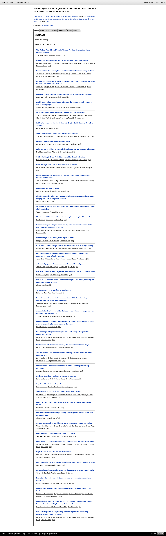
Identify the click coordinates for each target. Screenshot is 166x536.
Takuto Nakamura (56, 483)
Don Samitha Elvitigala (44, 358)
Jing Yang (39, 465)
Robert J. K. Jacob (74, 118)
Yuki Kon (53, 275)
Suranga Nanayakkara (69, 144)
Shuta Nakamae (69, 87)
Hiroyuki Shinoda (64, 348)
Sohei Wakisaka (53, 63)
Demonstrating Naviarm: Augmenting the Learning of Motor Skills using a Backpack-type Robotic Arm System (62, 513)
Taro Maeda (83, 160)
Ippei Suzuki (59, 87)
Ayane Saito (40, 259)
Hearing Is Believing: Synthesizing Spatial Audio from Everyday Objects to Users (65, 462)
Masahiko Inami (41, 66)
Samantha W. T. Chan (43, 144)
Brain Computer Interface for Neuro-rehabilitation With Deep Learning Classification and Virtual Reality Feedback (61, 299)
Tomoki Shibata (41, 115)
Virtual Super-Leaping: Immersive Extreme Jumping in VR (57, 133)
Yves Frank (47, 465)
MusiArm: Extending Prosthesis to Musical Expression (56, 376)
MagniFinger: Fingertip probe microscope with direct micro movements (62, 60)
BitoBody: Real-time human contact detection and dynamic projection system (64, 94)
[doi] (47, 21)
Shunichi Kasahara (66, 63)
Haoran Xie (40, 191)
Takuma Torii (61, 191)
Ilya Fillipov (49, 220)
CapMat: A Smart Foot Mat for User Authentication (54, 452)
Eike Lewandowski (53, 436)
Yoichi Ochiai (83, 248)
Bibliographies (62, 30)
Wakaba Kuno (50, 259)
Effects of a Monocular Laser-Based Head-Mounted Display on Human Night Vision (63, 403)
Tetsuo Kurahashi (55, 55)
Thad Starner (56, 293)
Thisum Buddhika (42, 181)
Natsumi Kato (40, 248)
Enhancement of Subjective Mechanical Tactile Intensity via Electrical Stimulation (65, 149)
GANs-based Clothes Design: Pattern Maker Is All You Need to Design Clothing (64, 246)
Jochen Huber (89, 455)
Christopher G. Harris (43, 201)
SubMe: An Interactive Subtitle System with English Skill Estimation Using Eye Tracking (64, 124)
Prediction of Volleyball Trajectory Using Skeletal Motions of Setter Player (62, 345)
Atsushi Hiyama (89, 63)
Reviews (69, 30)
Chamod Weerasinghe (66, 426)
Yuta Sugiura (81, 259)
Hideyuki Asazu (41, 387)
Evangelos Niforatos (43, 407)
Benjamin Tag (77, 444)
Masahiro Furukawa (57, 160)
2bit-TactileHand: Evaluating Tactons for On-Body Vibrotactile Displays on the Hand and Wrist (64, 354)
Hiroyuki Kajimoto (65, 152)
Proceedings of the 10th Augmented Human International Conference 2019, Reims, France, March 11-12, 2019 (64, 19)
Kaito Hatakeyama (42, 379)
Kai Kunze (51, 76)
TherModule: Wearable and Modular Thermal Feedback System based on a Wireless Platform (63, 51)
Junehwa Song (41, 397)
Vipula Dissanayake (81, 181)
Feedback (53, 534)
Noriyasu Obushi (41, 63)
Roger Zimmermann (53, 183)
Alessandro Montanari (64, 395)
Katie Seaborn (78, 63)
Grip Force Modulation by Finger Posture (51, 384)
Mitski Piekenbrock (50, 97)
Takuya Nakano (60, 167)
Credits (17, 534)
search (26, 2)
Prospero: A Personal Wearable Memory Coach (53, 141)
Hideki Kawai (40, 167)
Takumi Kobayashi (42, 267)
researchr (4, 2)
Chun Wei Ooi (73, 248)
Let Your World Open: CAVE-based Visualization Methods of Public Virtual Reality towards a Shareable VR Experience (65, 82)
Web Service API (33, 534)
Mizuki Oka (63, 507)
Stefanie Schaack (42, 444)
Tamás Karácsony (42, 303)
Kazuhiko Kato (73, 507)
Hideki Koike (61, 97)
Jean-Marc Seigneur (71, 16)
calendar (20, 2)
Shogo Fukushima (42, 241)
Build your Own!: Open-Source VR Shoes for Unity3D (55, 433)
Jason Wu (47, 293)
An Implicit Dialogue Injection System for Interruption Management (60, 112)
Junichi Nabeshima (42, 371)
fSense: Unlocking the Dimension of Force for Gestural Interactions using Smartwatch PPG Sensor (62, 176)
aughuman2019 (47, 25)
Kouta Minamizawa (72, 371)
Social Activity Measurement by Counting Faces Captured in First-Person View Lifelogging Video (64, 414)
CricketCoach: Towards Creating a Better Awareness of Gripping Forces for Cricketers (63, 489)
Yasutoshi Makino (51, 348)
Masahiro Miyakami (54, 387)
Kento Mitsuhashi (50, 191)
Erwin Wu (39, 97)
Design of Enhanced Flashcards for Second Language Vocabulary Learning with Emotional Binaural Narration (65, 281)
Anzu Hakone (63, 115)
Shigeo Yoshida (50, 107)
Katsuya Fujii (40, 128)
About (4, 534)
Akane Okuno (40, 418)
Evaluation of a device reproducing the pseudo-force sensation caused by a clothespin (63, 479)
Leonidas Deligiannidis (84, 115)
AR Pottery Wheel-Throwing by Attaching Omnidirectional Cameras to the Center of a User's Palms (65, 208)
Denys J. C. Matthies (59, 358)
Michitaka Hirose (71, 107)
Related (75, 30)
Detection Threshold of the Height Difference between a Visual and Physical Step (65, 272)
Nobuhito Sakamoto (43, 160)
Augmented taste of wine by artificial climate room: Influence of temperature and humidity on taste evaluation (65, 312)
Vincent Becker (41, 473)
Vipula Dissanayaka (74, 358)
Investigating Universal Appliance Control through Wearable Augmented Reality (65, 470)
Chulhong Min (52, 395)
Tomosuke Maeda (42, 55)
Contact (10, 534)
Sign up (163, 2)
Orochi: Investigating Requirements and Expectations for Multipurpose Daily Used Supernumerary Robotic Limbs (64, 226)
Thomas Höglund (56, 230)
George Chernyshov (52, 74)
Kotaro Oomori (62, 248)
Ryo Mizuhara (41, 152)
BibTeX (47, 30)
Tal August (72, 115)
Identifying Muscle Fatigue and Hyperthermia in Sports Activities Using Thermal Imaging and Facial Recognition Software (65, 197)
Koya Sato (39, 507)
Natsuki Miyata (71, 259)
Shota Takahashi (53, 337)
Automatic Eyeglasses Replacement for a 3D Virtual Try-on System (60, 264)
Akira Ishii (39, 87)
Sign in (158, 2)
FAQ (46, 534)
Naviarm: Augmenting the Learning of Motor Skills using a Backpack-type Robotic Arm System (62, 333)
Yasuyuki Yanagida (85, 167)
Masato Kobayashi (42, 275)
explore (12, 2)
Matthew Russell (53, 118)
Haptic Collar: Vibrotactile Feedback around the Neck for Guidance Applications (65, 441)
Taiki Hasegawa (62, 136)
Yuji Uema (71, 267)
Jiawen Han (40, 74)
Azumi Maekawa (41, 337)
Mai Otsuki (55, 507)
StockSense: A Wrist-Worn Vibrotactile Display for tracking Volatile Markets (63, 217)
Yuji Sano (47, 507)
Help (23, 534)
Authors (42, 30)
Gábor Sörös (56, 465)
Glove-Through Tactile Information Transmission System (56, 165)
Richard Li (39, 293)
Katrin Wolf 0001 (39, 16)
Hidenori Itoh (50, 167)
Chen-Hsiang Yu (41, 118)
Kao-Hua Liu (51, 136)
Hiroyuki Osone (51, 248)
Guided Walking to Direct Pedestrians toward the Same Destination (60, 157)
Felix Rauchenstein (53, 473)
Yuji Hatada (40, 107)
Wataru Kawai (60, 259)
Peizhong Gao (76, 74)
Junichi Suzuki (81, 87)
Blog (42, 534)
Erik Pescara (40, 220)
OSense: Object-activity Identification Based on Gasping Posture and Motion (64, 423)
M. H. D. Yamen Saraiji (68, 337)
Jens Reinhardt (41, 436)
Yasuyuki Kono (55, 212)
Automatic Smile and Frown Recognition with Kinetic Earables (58, 392)
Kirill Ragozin (67, 444)
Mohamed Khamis (69, 230)
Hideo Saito (63, 267)
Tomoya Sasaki (41, 136)
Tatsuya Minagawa (56, 316)
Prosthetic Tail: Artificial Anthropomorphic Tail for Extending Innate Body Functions (62, 367)
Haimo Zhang (50, 16)
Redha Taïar (60, 16)
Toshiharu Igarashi (42, 316)
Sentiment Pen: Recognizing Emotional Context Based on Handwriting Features (65, 71)
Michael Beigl (58, 220)
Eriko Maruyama (41, 327)
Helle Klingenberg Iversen (72, 303)
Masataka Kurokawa (71, 160)
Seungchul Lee (41, 395)
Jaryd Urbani (80, 230)
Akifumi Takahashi (52, 152)
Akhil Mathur (77, 395)
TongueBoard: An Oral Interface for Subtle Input (53, 290)
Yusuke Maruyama (42, 212)
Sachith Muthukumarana (75, 455)
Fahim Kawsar (52, 397)
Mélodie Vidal (55, 407)
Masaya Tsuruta (49, 87)
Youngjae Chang (87, 395)
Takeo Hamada (65, 241)
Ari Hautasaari (54, 241)
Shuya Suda (40, 348)
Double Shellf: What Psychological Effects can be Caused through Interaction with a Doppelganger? (64, 103)
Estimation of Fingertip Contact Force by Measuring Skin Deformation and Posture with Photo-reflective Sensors (63, 255)
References (54, 30)
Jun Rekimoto (50, 128)
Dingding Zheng (64, 74)
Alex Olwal (63, 118)
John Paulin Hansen (56, 303)
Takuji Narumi (86, 74)
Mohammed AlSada (43, 230)
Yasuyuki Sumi (51, 418)
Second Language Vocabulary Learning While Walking (55, 238)
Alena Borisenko (53, 115)
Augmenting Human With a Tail (47, 188)
